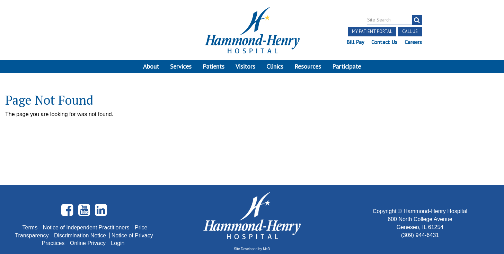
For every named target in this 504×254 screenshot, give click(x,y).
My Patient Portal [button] (372, 31)
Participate (346, 66)
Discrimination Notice (81, 186)
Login (117, 194)
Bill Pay (355, 41)
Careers (413, 41)
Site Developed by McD (252, 200)
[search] (417, 20)
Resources (307, 66)
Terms (31, 178)
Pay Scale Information (252, 233)
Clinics (274, 66)
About (151, 66)
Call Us (410, 31)
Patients (213, 66)
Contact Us (384, 41)
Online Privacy (88, 194)
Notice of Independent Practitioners (87, 178)
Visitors (245, 66)
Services (181, 66)
